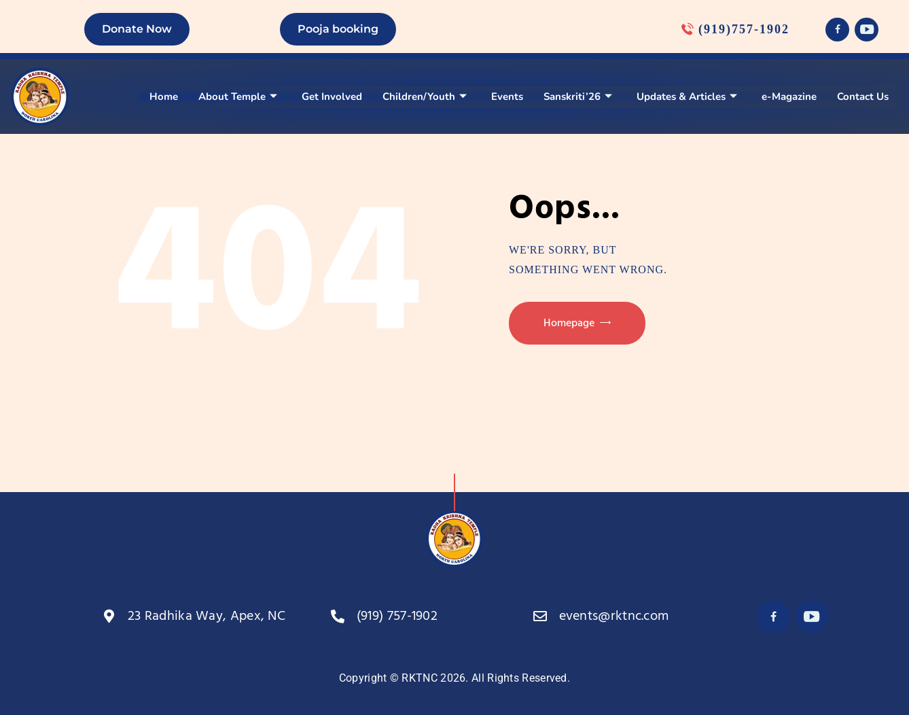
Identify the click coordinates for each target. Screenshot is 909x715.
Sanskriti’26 (577, 96)
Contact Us (863, 96)
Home (163, 96)
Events (507, 96)
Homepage (568, 323)
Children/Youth (424, 96)
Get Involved (332, 96)
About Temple (237, 96)
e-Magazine (789, 96)
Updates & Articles (687, 96)
